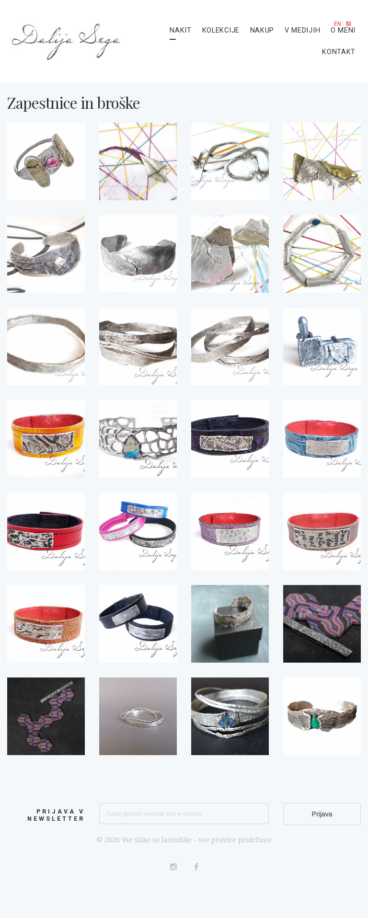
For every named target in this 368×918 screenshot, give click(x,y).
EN (337, 24)
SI (348, 24)
